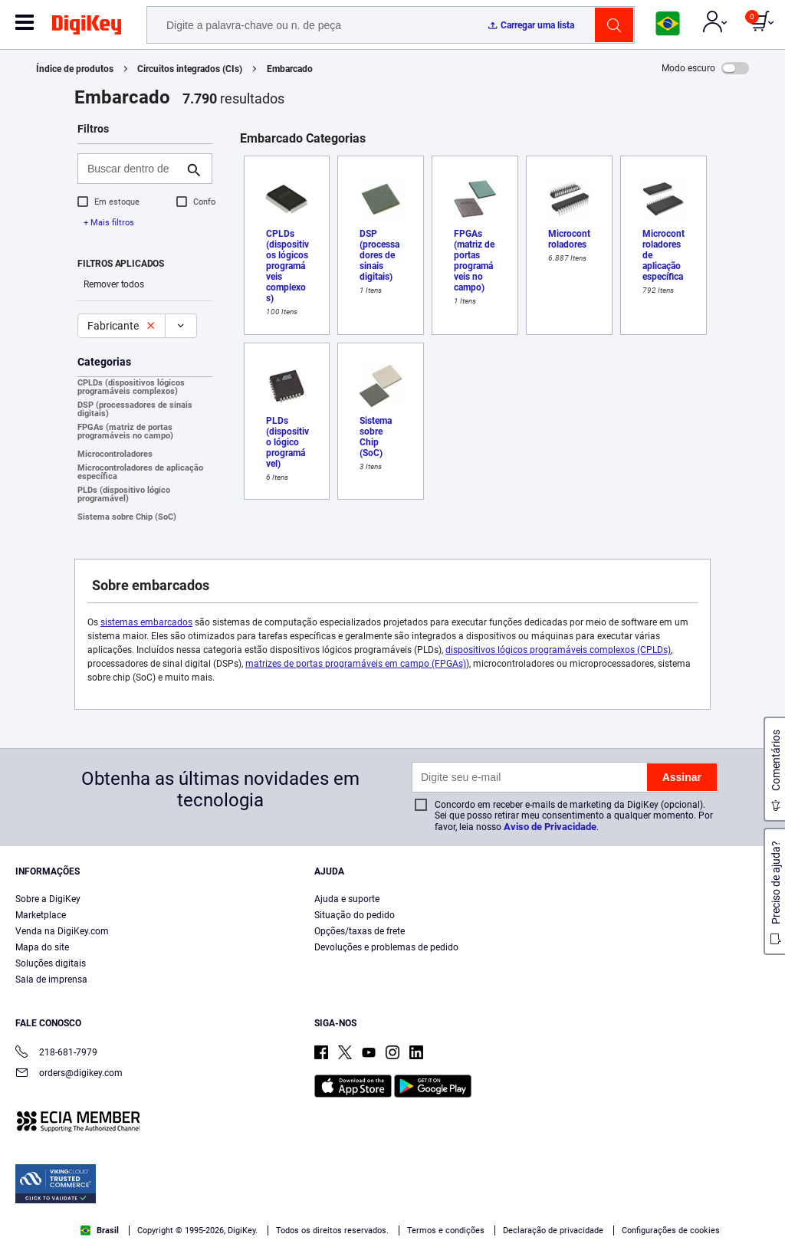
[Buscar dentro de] (132, 168)
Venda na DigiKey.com (62, 931)
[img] (86, 27)
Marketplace (40, 915)
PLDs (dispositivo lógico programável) (123, 494)
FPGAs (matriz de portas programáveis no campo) (125, 431)
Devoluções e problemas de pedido (386, 947)
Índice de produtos (74, 69)
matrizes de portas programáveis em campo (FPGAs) (355, 663)
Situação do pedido (354, 915)
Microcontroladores (115, 454)
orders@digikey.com (69, 1074)
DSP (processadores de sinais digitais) (134, 409)
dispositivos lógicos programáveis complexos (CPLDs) (558, 650)
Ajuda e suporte (346, 899)
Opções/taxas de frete (359, 931)
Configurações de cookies (671, 1231)
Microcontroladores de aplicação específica (140, 472)
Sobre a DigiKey (47, 899)
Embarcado (290, 69)
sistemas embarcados (146, 622)
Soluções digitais (50, 963)
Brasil (99, 1231)
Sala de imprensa (51, 979)
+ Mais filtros (109, 223)
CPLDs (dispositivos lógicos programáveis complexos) (131, 387)
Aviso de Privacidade (550, 826)
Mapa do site (42, 947)
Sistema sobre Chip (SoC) (126, 517)
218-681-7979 (56, 1053)
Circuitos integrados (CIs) (189, 69)
